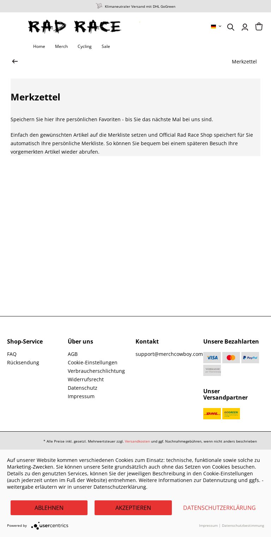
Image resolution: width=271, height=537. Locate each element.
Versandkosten (137, 441)
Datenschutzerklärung (219, 508)
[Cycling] (85, 46)
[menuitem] (217, 26)
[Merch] (61, 46)
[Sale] (106, 46)
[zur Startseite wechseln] (15, 62)
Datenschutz (82, 387)
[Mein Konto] (245, 27)
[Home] (39, 46)
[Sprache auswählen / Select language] (217, 26)
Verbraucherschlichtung (96, 371)
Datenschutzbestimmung (243, 525)
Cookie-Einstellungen (93, 362)
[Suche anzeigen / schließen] (231, 27)
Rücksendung (23, 362)
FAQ (12, 354)
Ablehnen (49, 508)
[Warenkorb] (259, 27)
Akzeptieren (133, 508)
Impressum (81, 396)
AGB (73, 354)
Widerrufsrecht (86, 379)
